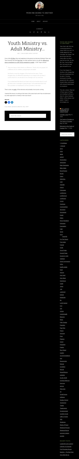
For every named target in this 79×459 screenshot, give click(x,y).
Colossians (63, 190)
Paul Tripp (20, 60)
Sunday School (64, 400)
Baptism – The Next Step (67, 452)
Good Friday (63, 250)
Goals (61, 247)
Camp (61, 176)
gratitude (62, 258)
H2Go (61, 264)
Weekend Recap (64, 430)
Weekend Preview (65, 427)
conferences (63, 196)
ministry (19, 106)
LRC (61, 308)
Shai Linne (62, 389)
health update (63, 267)
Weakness (63, 422)
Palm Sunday (63, 322)
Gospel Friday (63, 253)
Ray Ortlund (63, 350)
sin (60, 391)
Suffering (62, 397)
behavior (14, 106)
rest (61, 358)
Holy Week (63, 278)
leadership (62, 297)
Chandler (62, 184)
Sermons (62, 383)
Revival (62, 369)
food (61, 234)
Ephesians (62, 223)
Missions (62, 317)
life (60, 300)
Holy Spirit (62, 275)
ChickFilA (64, 236)
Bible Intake (63, 168)
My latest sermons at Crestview (64, 110)
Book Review (63, 171)
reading (62, 353)
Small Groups (63, 394)
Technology (63, 403)
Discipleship (63, 212)
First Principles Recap (66, 449)
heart (61, 270)
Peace (61, 330)
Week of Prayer (64, 425)
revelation (62, 367)
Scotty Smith (63, 378)
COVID (61, 201)
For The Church (64, 239)
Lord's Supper (63, 303)
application (63, 162)
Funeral (62, 245)
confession (63, 198)
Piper (61, 336)
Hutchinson (63, 281)
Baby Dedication (64, 165)
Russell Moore (64, 372)
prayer (61, 342)
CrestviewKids (64, 207)
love (61, 306)
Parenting (62, 325)
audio (14, 89)
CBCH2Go (62, 179)
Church (62, 187)
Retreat (62, 364)
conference (63, 193)
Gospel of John (64, 256)
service (62, 386)
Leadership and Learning (66, 444)
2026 (61, 151)
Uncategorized (64, 411)
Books (61, 173)
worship (62, 436)
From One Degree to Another (39, 13)
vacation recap (64, 414)
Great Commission (65, 261)
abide (61, 154)
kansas (62, 294)
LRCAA (62, 311)
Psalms (62, 347)
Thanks (62, 405)
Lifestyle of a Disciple (65, 446)
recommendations (65, 355)
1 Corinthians (63, 143)
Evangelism (63, 226)
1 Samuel (62, 146)
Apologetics (63, 160)
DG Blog (13, 58)
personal (62, 333)
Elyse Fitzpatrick (64, 220)
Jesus (61, 286)
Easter (61, 215)
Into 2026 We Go (64, 455)
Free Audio (63, 242)
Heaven (62, 272)
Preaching (62, 344)
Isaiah (61, 283)
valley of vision (64, 416)
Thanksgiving (63, 408)
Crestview (62, 204)
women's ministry (64, 433)
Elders (61, 218)
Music (61, 319)
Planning (62, 339)
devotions (62, 209)
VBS (61, 419)
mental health (63, 314)
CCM (61, 182)
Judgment (62, 292)
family (61, 232)
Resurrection (63, 361)
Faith (61, 229)
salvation (62, 375)
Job (61, 289)
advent (62, 157)
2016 (61, 148)
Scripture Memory (65, 380)
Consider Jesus (64, 114)
